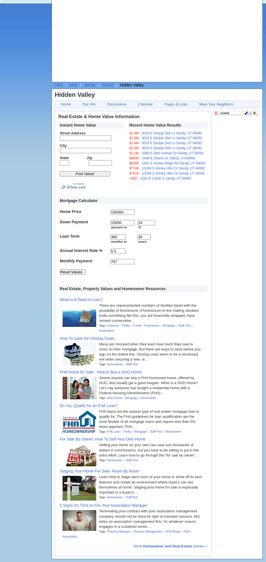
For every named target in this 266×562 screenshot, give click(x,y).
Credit (137, 325)
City (63, 145)
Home (66, 104)
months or (119, 241)
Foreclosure (151, 325)
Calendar (145, 104)
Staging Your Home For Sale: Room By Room (99, 471)
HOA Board (173, 531)
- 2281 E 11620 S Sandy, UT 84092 (160, 178)
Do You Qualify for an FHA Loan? (89, 405)
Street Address (73, 133)
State (64, 158)
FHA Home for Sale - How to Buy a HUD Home (101, 372)
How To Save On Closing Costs (87, 338)
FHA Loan (113, 431)
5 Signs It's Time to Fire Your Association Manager (103, 505)
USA (58, 85)
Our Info (89, 104)
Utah (73, 85)
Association (106, 330)
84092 (107, 85)
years (142, 241)
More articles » (171, 546)
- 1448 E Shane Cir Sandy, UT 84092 (162, 158)
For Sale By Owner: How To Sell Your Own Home (103, 439)
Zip (90, 158)
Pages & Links (176, 104)
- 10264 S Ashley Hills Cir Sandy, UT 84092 (167, 168)
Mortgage (169, 325)
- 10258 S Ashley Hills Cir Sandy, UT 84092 (167, 173)
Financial (113, 325)
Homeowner (115, 364)
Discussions (117, 104)
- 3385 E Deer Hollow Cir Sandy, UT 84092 (166, 153)
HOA (187, 531)
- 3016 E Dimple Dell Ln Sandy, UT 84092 (165, 133)
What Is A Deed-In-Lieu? (81, 299)
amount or (119, 227)
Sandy (89, 85)
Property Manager (118, 531)
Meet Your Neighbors (216, 104)
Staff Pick (184, 325)
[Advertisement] (115, 42)
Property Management (147, 531)
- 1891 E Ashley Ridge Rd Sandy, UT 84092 (167, 163)
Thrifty (126, 325)
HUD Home (114, 398)
